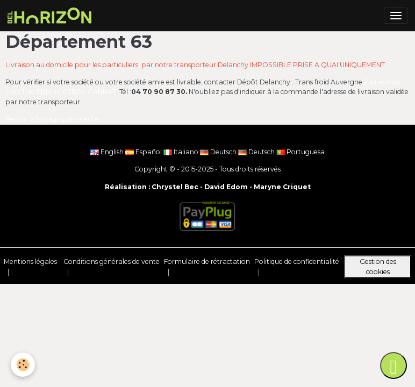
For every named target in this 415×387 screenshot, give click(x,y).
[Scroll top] (393, 365)
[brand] (51, 16)
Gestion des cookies (378, 266)
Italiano (181, 152)
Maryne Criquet (282, 187)
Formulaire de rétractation (207, 261)
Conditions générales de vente (111, 261)
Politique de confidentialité (296, 261)
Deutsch (219, 152)
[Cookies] (23, 365)
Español (144, 152)
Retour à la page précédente (51, 119)
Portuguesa (300, 152)
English (107, 152)
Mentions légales (30, 261)
